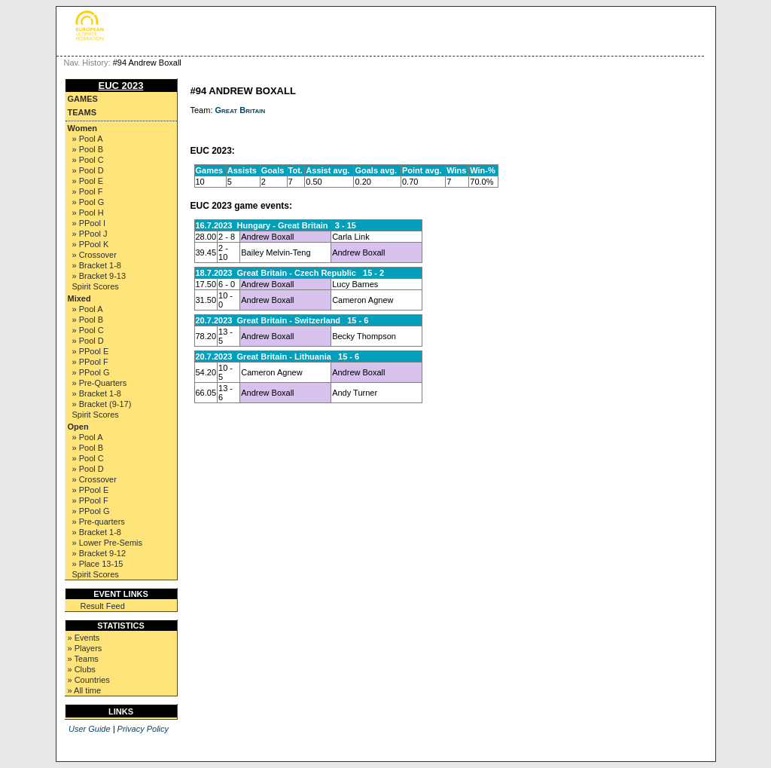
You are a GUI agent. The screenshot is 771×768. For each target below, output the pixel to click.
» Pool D (88, 170)
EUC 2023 (121, 85)
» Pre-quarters (98, 521)
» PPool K (90, 244)
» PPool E (90, 351)
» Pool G (88, 202)
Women (83, 128)
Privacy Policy (143, 728)
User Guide (90, 728)
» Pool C (88, 159)
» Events (84, 637)
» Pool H (88, 212)
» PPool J (90, 233)
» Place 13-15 (97, 563)
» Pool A (87, 138)
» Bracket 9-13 (99, 275)
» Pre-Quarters (99, 382)
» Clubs (82, 669)
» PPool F (90, 361)
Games (83, 98)
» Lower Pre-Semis (107, 542)
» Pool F (87, 191)
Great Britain (240, 110)
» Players (85, 648)
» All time (85, 690)
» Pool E (88, 180)
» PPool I (89, 223)
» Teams (83, 658)
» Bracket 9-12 (99, 553)
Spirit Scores (95, 286)
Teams (82, 112)
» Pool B (88, 149)
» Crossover (94, 254)
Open (78, 426)
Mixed (79, 298)
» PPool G (91, 372)
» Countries (89, 679)
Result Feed (103, 605)
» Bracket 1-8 (96, 265)
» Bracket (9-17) (102, 403)
